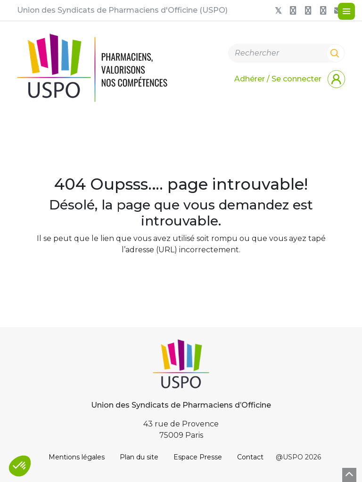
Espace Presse (197, 457)
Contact (250, 457)
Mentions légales (77, 457)
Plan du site (139, 457)
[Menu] (346, 11)
